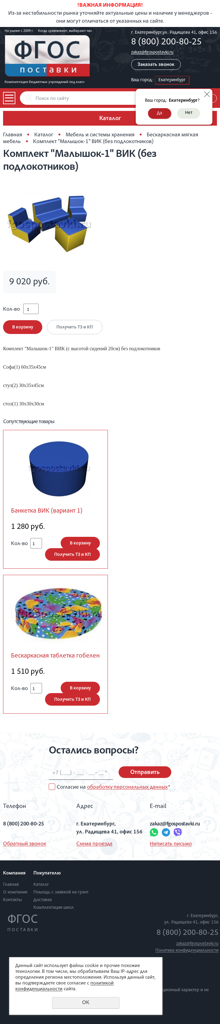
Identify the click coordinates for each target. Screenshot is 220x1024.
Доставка (42, 900)
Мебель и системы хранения (100, 135)
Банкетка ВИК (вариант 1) (46, 511)
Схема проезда (94, 844)
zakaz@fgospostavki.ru (152, 52)
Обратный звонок (24, 844)
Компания (14, 873)
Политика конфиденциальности (186, 950)
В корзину (22, 327)
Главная (12, 135)
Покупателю (47, 873)
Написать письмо (171, 844)
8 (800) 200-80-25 (166, 42)
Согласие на (113, 787)
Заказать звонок (156, 65)
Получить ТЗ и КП (74, 327)
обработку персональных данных (127, 787)
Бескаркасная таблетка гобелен (55, 656)
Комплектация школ (53, 907)
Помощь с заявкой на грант (61, 892)
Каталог (43, 135)
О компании (15, 892)
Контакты (12, 900)
